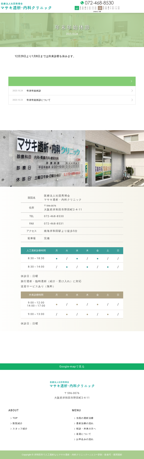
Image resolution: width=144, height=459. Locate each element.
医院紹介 (18, 423)
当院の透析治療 (85, 418)
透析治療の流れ (85, 423)
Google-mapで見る (72, 366)
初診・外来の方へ (86, 428)
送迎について (83, 434)
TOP (15, 418)
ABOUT (13, 410)
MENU (76, 410)
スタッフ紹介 (20, 428)
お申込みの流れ (85, 439)
